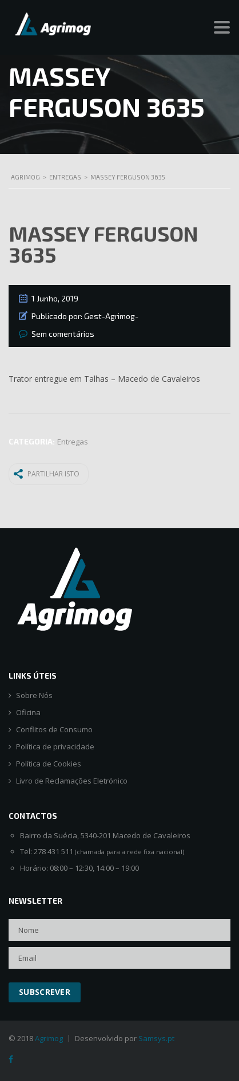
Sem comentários (62, 333)
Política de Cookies (48, 764)
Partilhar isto (46, 473)
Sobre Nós (34, 695)
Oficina (28, 712)
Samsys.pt (156, 1038)
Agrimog (49, 1038)
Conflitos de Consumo (54, 729)
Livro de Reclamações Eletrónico (72, 781)
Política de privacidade (55, 746)
